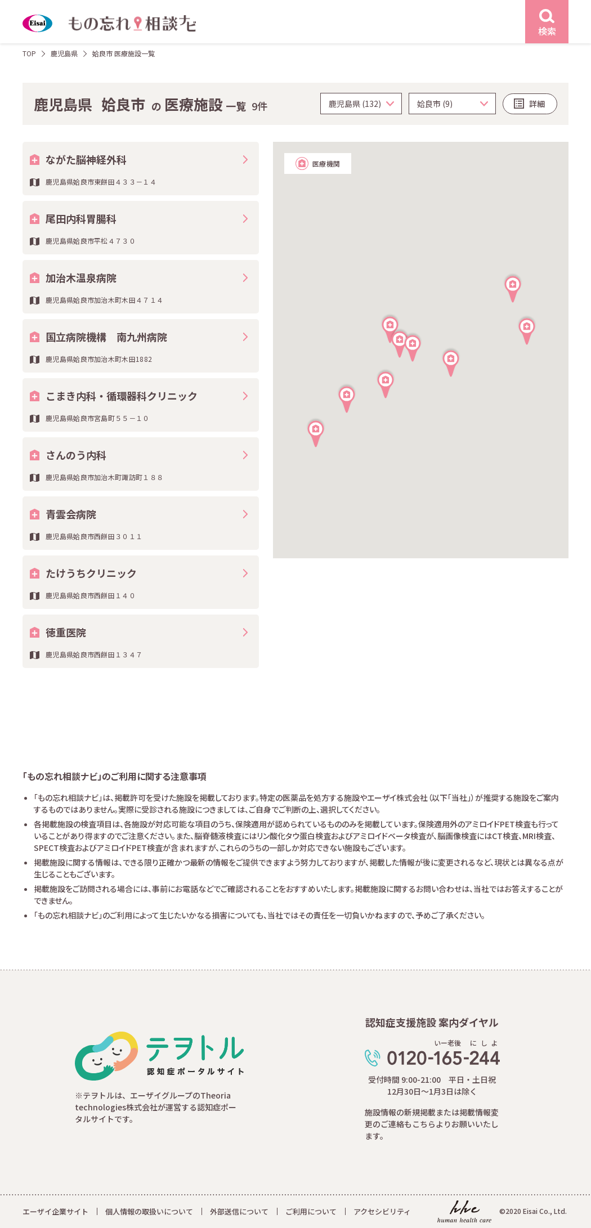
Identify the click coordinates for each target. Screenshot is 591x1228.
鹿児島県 (64, 53)
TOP (29, 53)
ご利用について (311, 1211)
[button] (412, 346)
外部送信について (239, 1211)
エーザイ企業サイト (55, 1211)
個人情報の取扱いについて (149, 1211)
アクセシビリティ (382, 1211)
